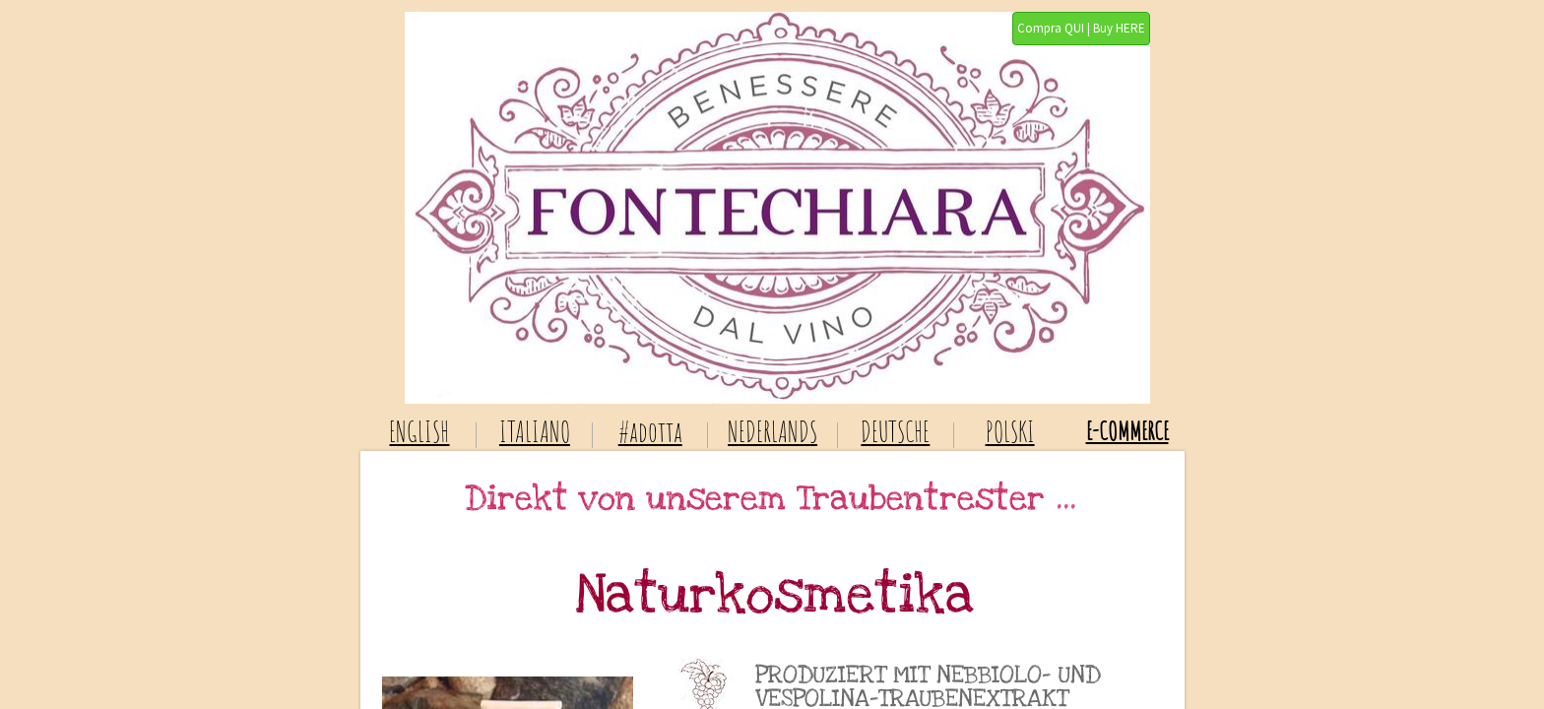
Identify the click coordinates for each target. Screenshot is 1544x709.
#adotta (650, 432)
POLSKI (1010, 432)
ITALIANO (534, 432)
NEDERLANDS (772, 432)
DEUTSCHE (895, 432)
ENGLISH (419, 432)
